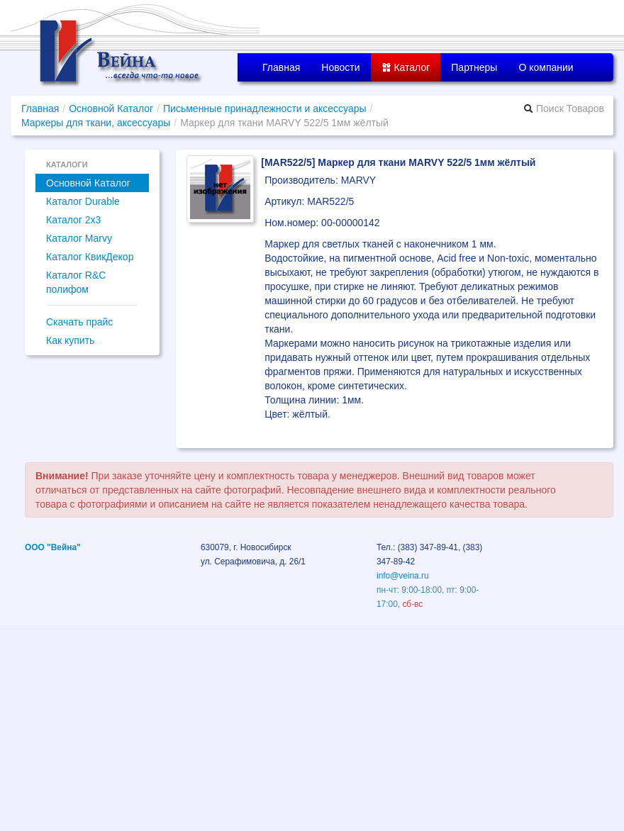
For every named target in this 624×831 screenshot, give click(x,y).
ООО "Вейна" (53, 547)
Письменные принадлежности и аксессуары (265, 108)
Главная (281, 67)
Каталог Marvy (79, 238)
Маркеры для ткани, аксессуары (95, 122)
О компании (545, 67)
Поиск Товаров (563, 108)
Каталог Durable (83, 201)
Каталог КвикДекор (89, 256)
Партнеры (474, 67)
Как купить (70, 340)
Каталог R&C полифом (76, 282)
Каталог (405, 67)
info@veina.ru (403, 576)
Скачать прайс (79, 322)
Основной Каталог (111, 108)
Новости (340, 67)
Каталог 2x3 (73, 219)
